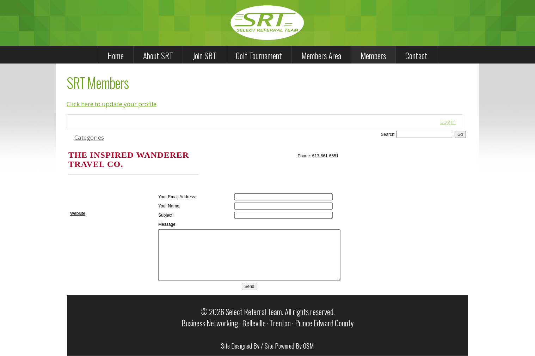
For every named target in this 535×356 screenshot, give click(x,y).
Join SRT (204, 56)
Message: (167, 224)
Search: (388, 134)
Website (77, 213)
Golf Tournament (259, 56)
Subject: (165, 215)
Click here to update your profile (111, 104)
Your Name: (169, 206)
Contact (416, 56)
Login (448, 121)
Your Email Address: (177, 196)
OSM (308, 345)
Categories (89, 137)
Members (373, 56)
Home (115, 56)
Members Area (321, 56)
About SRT (158, 56)
